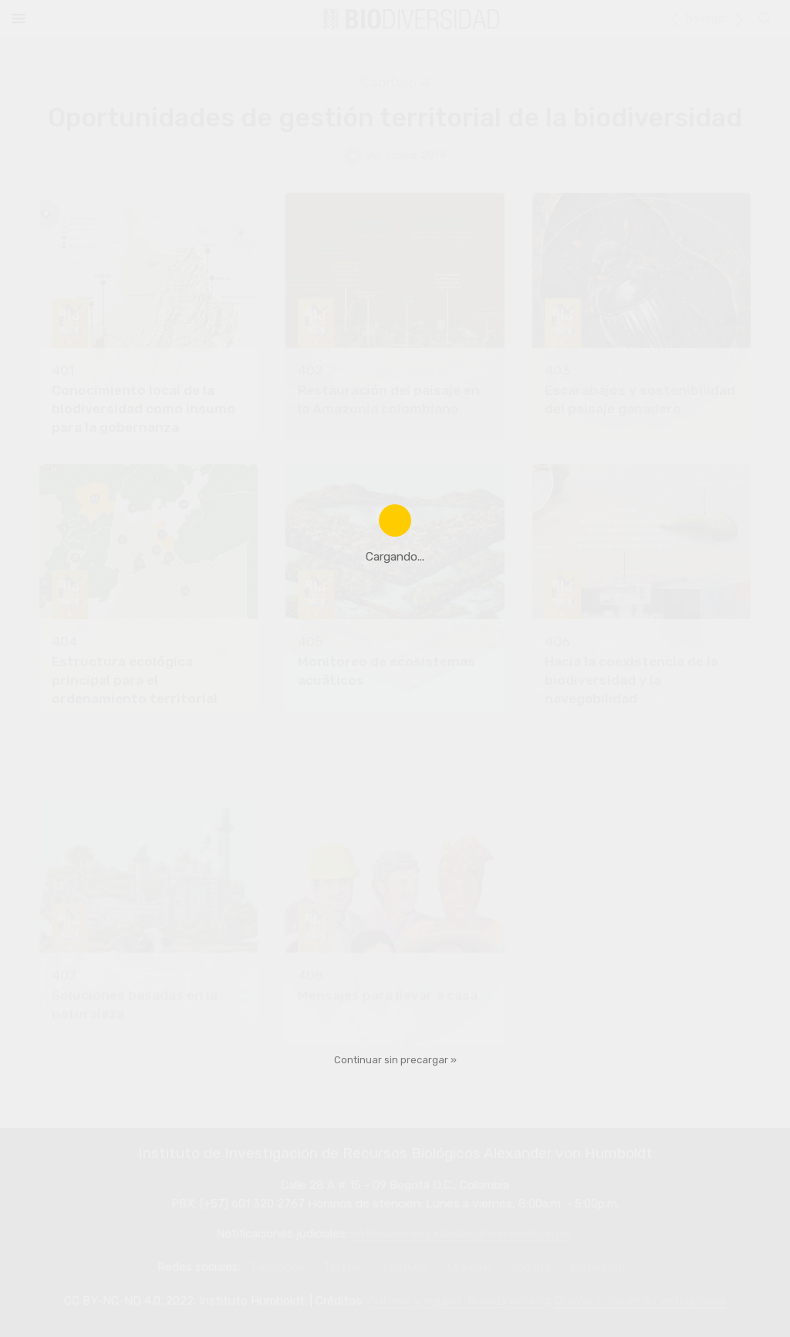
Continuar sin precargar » (395, 1060)
